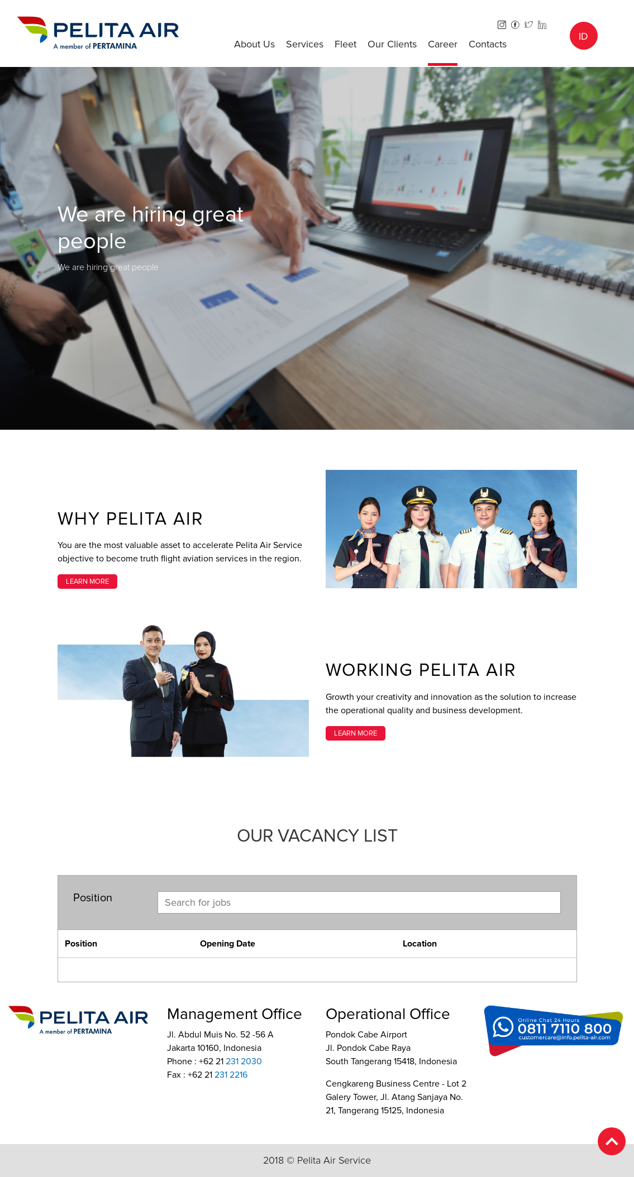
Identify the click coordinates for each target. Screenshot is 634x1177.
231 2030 (244, 1061)
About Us (254, 44)
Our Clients (392, 44)
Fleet (345, 44)
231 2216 (230, 1074)
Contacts (488, 44)
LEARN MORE (87, 581)
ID (583, 36)
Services (304, 44)
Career (442, 44)
